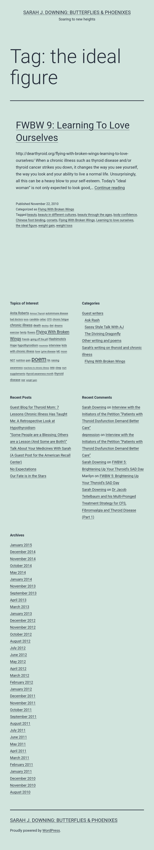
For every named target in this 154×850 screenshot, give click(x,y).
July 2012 (18, 648)
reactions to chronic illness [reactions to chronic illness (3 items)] (36, 368)
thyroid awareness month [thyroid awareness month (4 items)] (40, 373)
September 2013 (23, 593)
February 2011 (21, 764)
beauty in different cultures (57, 215)
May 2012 (18, 661)
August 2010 (20, 792)
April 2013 (18, 600)
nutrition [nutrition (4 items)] (20, 360)
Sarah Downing (94, 407)
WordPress (51, 830)
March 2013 (19, 607)
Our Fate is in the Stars (28, 476)
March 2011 (19, 758)
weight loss (64, 225)
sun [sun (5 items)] (64, 367)
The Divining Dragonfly (103, 334)
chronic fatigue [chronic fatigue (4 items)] (61, 319)
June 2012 (18, 655)
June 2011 (18, 737)
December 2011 (22, 696)
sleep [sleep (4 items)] (58, 367)
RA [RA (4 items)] (48, 360)
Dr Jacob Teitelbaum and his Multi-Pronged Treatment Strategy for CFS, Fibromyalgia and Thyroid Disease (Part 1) (109, 503)
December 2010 (22, 778)
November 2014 (23, 559)
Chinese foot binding (30, 220)
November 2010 (23, 785)
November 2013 (23, 586)
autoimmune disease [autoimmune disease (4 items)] (57, 313)
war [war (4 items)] (23, 380)
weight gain (46, 225)
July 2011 (18, 730)
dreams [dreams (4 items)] (58, 325)
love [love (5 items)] (37, 351)
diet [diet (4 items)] (52, 325)
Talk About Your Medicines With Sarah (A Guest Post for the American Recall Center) (40, 455)
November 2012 (23, 627)
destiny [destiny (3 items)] (45, 325)
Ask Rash (92, 320)
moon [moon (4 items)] (64, 351)
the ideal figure (26, 225)
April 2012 (18, 669)
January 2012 (21, 689)
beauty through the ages (95, 215)
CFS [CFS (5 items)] (49, 319)
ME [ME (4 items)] (58, 351)
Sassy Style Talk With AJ (104, 327)
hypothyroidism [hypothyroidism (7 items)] (28, 345)
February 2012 (21, 682)
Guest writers (92, 313)
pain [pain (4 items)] (28, 360)
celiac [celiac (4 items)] (43, 319)
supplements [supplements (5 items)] (17, 373)
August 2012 (20, 641)
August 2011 (20, 723)
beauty (32, 215)
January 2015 (21, 545)
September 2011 (23, 716)
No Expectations (23, 469)
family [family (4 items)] (23, 332)
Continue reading (109, 187)
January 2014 (21, 579)
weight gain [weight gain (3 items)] (31, 380)
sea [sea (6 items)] (52, 367)
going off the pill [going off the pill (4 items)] (39, 339)
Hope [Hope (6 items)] (13, 345)
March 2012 (19, 675)
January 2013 (21, 614)
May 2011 (18, 744)
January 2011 (21, 771)
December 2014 (22, 552)
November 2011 (23, 703)
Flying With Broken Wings (56, 209)
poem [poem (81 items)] (38, 359)
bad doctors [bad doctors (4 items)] (16, 319)
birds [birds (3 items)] (26, 319)
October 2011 (21, 710)
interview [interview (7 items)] (55, 345)
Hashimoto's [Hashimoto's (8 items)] (57, 339)
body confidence (125, 215)
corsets (52, 220)
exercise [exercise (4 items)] (14, 332)
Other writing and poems (101, 340)
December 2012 (22, 620)
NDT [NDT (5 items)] (12, 360)
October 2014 (21, 566)
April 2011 (18, 751)
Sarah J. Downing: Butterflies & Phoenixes (77, 12)
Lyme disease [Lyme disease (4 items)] (48, 351)
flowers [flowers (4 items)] (31, 332)
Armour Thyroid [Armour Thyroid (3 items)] (37, 313)
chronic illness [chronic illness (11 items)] (21, 325)
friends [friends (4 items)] (25, 339)
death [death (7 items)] (37, 325)
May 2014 (18, 572)
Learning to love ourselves (114, 220)
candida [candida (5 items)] (34, 319)
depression (91, 435)
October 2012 (21, 634)
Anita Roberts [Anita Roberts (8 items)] (19, 313)
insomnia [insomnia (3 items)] (43, 345)
